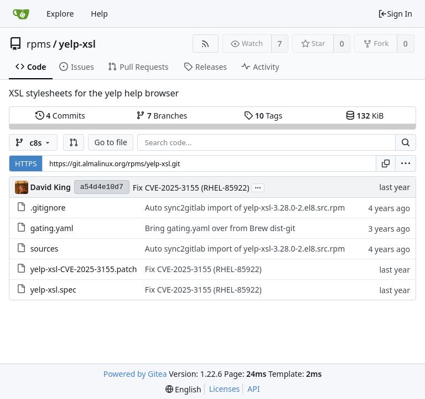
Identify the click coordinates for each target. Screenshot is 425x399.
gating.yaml (52, 228)
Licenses (224, 388)
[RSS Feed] (206, 43)
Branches (161, 115)
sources (44, 248)
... (258, 187)
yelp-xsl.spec (53, 289)
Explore (60, 13)
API (253, 388)
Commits (60, 115)
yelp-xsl (77, 43)
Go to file (110, 142)
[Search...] (405, 142)
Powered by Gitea (135, 374)
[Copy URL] (386, 163)
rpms (39, 43)
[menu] (405, 163)
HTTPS (26, 163)
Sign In (395, 13)
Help (99, 13)
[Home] (21, 14)
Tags (263, 115)
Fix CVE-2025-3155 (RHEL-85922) (191, 187)
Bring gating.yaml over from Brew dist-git (220, 228)
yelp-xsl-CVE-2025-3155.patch (83, 269)
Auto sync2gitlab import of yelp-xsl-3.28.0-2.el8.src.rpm (245, 207)
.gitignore (48, 207)
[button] (73, 142)
